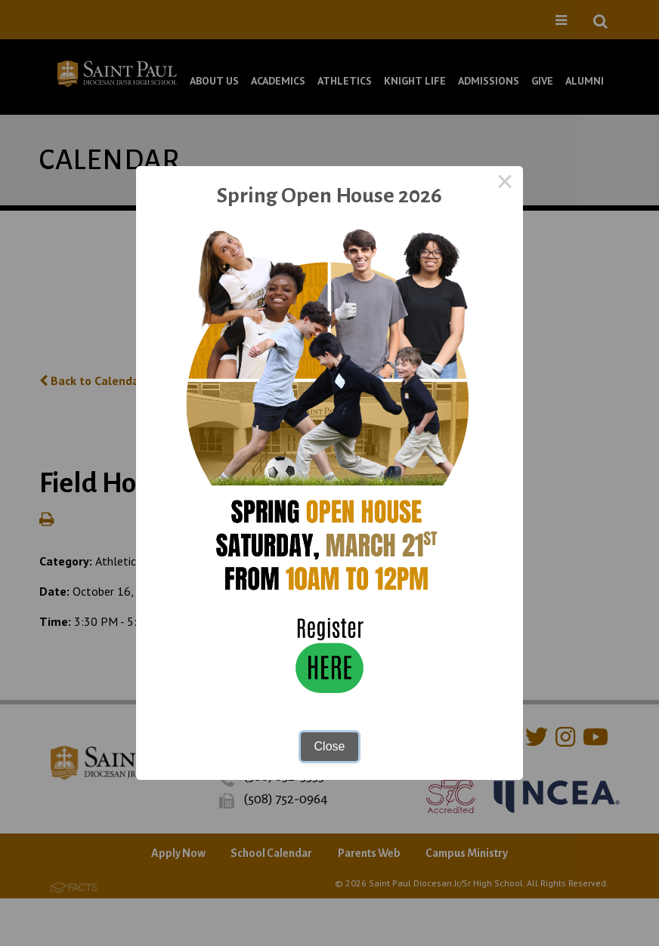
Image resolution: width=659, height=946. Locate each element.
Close (329, 746)
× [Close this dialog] (505, 184)
